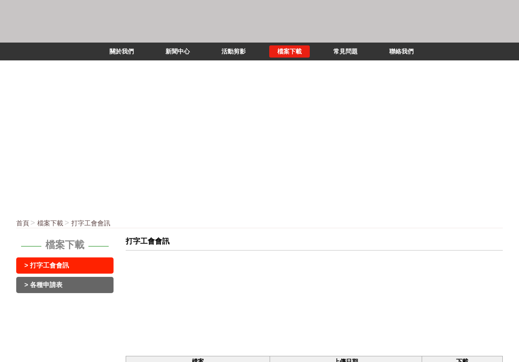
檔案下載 (50, 223)
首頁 (22, 223)
